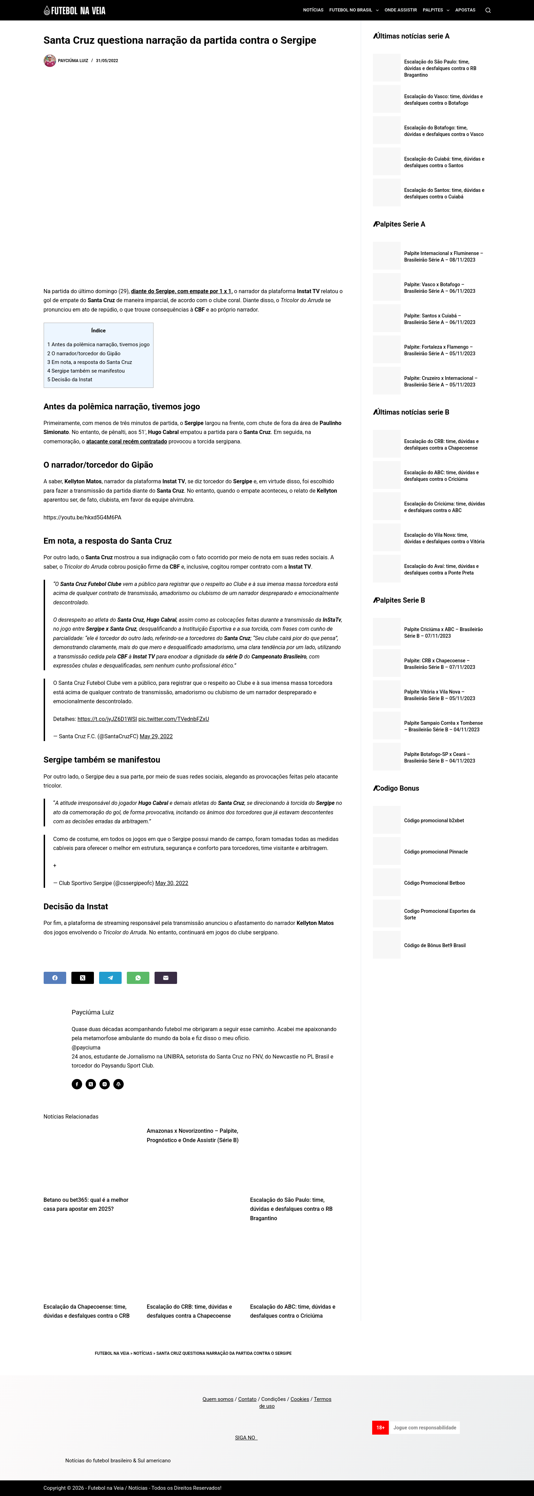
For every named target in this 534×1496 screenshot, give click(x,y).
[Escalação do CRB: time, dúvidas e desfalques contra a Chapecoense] (193, 1264)
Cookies (299, 1399)
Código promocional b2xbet (434, 820)
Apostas (465, 9)
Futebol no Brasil (356, 10)
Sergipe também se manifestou (86, 371)
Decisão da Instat (70, 379)
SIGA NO (246, 1438)
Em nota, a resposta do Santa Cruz (89, 362)
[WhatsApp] (138, 978)
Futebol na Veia (112, 1353)
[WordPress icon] (122, 1084)
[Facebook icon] (80, 1084)
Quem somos (218, 1399)
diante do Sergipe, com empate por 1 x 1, (182, 291)
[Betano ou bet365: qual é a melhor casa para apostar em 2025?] (90, 1158)
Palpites (437, 10)
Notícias (313, 9)
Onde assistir (401, 9)
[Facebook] (55, 978)
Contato (247, 1399)
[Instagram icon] (108, 1084)
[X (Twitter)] (82, 978)
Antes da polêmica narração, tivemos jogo (98, 344)
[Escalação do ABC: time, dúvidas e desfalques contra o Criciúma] (296, 1264)
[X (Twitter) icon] (94, 1084)
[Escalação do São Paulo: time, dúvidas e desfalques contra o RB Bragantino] (296, 1158)
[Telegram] (110, 978)
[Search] (488, 10)
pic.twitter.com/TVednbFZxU (173, 719)
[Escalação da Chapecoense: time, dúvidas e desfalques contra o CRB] (90, 1264)
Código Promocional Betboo (434, 883)
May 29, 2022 (156, 736)
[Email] (166, 978)
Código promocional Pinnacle (436, 852)
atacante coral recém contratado (126, 441)
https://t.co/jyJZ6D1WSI (107, 719)
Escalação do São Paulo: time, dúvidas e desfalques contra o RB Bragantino (291, 1209)
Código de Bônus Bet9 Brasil (435, 945)
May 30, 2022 (171, 883)
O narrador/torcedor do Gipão (84, 353)
